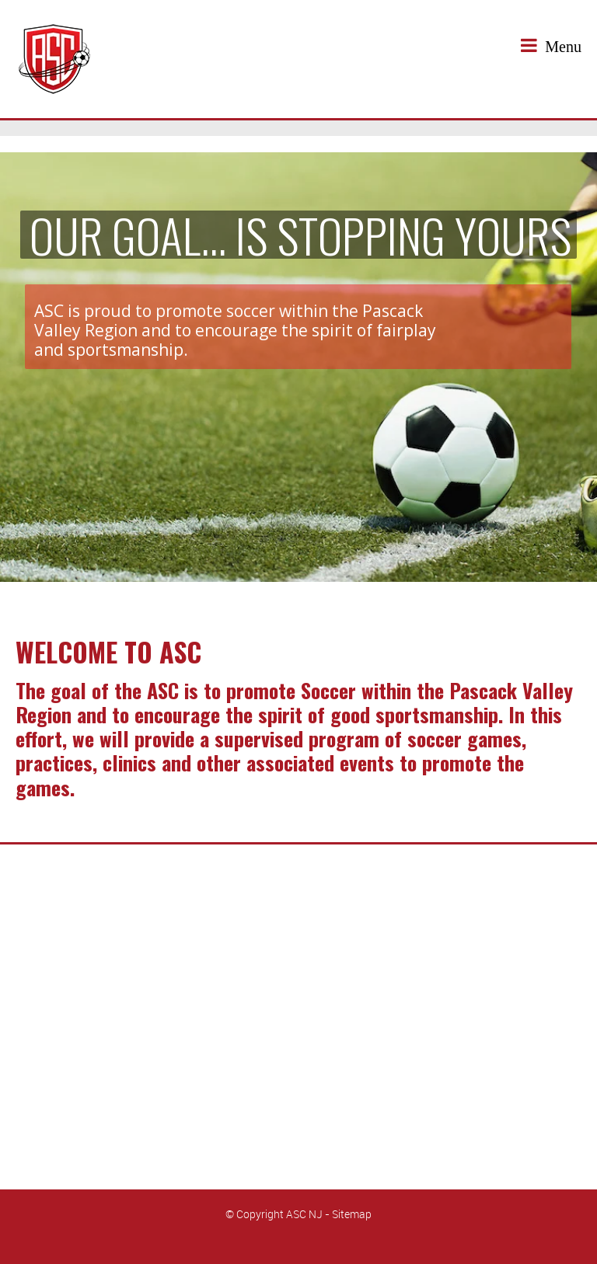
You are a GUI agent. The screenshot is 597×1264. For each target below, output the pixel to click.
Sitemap (352, 1214)
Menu (551, 45)
